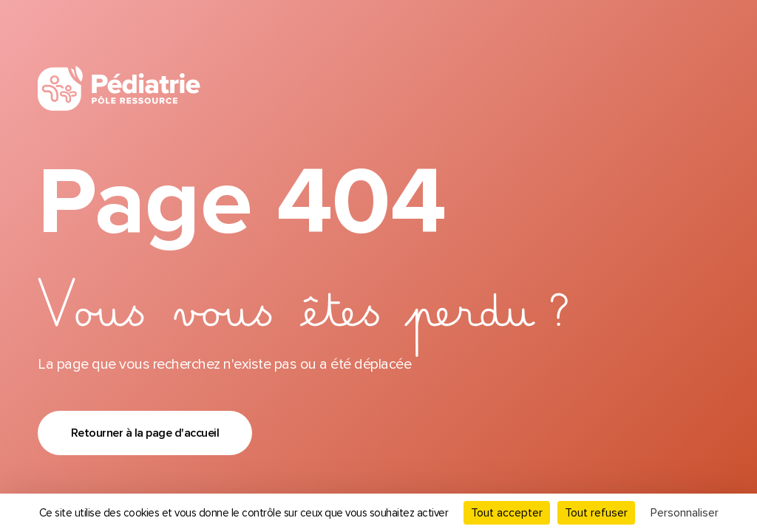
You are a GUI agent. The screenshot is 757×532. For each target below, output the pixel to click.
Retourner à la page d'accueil (145, 433)
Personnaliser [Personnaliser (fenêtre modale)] (685, 512)
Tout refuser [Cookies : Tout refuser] (596, 512)
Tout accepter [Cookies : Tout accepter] (507, 512)
